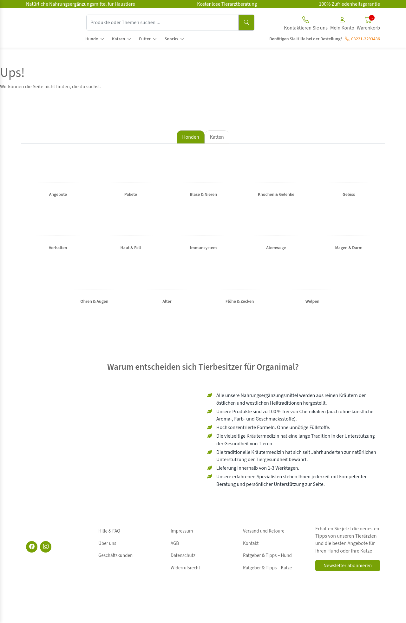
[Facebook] (31, 567)
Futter (145, 39)
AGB (175, 556)
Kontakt (251, 556)
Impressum (182, 548)
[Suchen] (246, 22)
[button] (342, 24)
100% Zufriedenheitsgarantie (349, 4)
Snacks (171, 39)
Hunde (91, 39)
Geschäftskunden (115, 563)
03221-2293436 (362, 39)
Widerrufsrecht (185, 570)
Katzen (118, 39)
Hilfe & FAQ (109, 548)
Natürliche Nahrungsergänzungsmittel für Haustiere (80, 4)
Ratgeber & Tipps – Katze (267, 570)
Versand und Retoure (263, 548)
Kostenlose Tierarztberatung (227, 4)
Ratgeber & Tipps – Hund (267, 563)
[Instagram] (45, 567)
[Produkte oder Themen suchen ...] (162, 22)
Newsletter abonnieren (348, 585)
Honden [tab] (190, 137)
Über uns (107, 556)
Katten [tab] (217, 137)
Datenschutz (183, 563)
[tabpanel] (203, 243)
